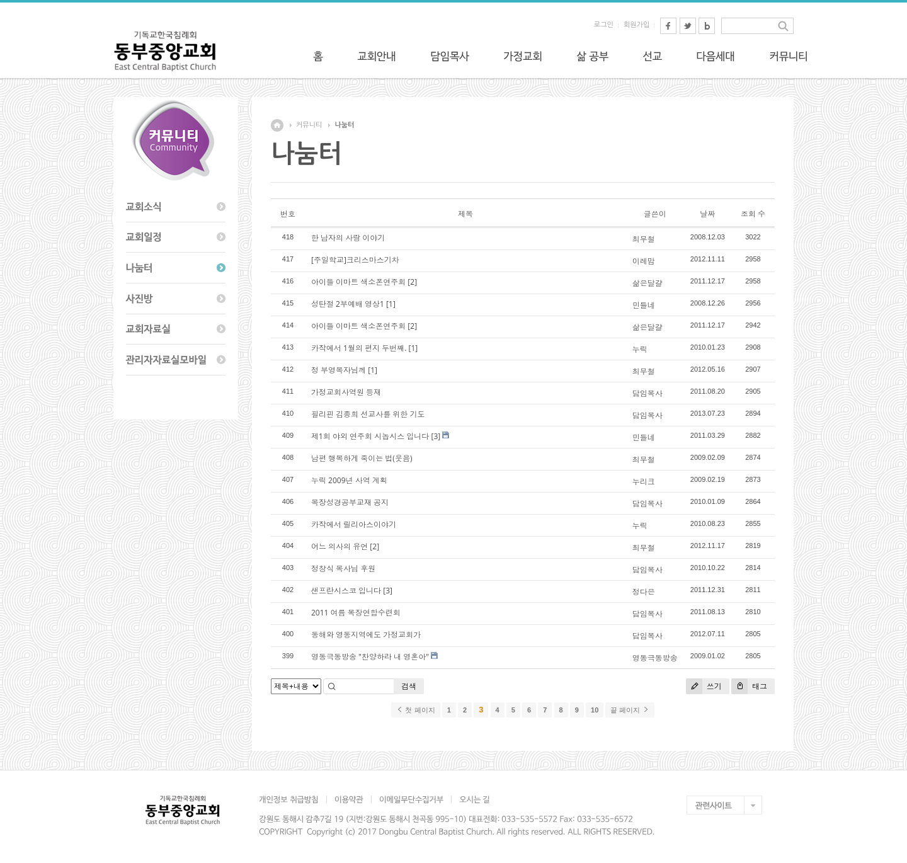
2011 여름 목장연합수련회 (356, 612)
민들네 (643, 305)
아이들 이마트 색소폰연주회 (358, 282)
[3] (435, 436)
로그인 (603, 24)
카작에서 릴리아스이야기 (353, 524)
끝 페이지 (629, 710)
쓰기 (704, 686)
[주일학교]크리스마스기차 (355, 259)
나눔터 (344, 125)
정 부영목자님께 (338, 370)
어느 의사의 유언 (339, 546)
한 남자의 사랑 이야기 (348, 237)
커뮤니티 (309, 125)
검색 (408, 686)
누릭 (639, 349)
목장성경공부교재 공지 (350, 502)
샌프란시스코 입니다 (346, 590)
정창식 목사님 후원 (343, 568)
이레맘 (643, 261)
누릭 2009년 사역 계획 (349, 480)
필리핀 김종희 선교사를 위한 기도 (368, 414)
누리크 (643, 481)
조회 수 (753, 214)
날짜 (707, 214)
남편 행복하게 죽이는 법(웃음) (361, 458)
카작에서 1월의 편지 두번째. (358, 348)
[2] (412, 282)
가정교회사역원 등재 (346, 392)
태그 (749, 686)
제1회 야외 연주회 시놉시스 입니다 (370, 436)
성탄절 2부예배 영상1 (347, 304)
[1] (391, 304)
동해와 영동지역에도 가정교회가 (366, 634)
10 (594, 710)
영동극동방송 (655, 658)
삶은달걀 (647, 283)
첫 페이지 (415, 710)
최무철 (643, 239)
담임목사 (647, 393)
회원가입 (636, 24)
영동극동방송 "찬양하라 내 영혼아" (370, 656)
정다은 (643, 591)
